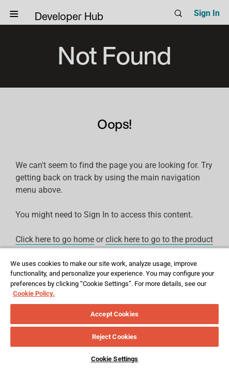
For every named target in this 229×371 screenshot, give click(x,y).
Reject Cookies (115, 337)
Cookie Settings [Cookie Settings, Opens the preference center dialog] (115, 359)
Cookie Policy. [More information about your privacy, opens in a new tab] (34, 293)
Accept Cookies (114, 314)
